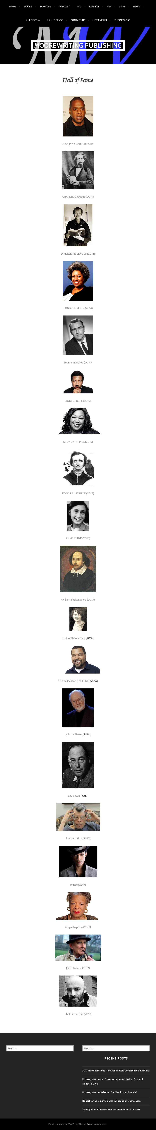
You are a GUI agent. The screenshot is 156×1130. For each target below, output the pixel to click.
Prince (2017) (78, 884)
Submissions (123, 20)
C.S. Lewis (74, 796)
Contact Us (78, 20)
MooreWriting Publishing (78, 45)
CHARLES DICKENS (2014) (78, 196)
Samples (94, 6)
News (136, 6)
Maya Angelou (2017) (78, 927)
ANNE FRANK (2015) (78, 538)
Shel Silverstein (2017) (78, 1014)
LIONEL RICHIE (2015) (78, 401)
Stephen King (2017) (78, 838)
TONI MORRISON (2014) (78, 308)
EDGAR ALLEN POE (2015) (78, 493)
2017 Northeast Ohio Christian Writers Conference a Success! (116, 1070)
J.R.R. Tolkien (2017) (78, 968)
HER (109, 6)
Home (12, 6)
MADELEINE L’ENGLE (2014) (78, 253)
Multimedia (32, 20)
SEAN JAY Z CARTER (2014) (78, 144)
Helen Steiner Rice (74, 638)
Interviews (100, 20)
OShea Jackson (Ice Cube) (73, 681)
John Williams (74, 734)
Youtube (45, 6)
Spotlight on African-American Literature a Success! (111, 1109)
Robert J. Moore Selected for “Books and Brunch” (109, 1092)
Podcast (64, 6)
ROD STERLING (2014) (78, 362)
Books (28, 6)
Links (122, 6)
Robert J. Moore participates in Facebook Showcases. (111, 1100)
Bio (79, 6)
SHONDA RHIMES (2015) (78, 442)
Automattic (101, 1124)
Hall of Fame (55, 20)
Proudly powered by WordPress (63, 1124)
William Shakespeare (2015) (78, 599)
